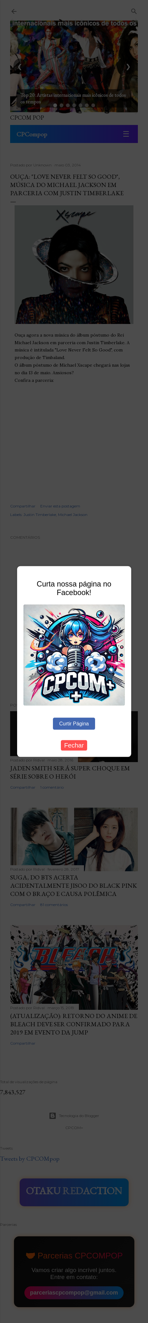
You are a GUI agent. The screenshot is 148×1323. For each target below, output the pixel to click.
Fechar (74, 745)
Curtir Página (74, 723)
